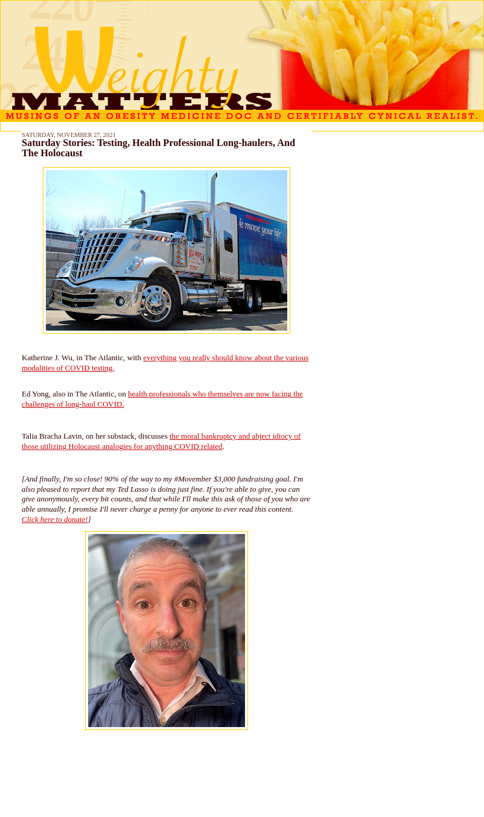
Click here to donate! (55, 519)
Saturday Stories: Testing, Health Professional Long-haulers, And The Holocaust (158, 148)
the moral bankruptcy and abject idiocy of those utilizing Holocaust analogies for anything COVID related (161, 441)
